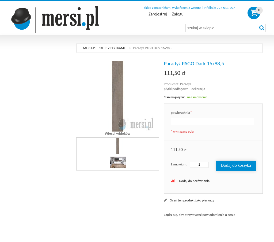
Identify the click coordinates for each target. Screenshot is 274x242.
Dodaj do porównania (194, 181)
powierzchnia (181, 113)
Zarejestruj (158, 14)
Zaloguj (178, 14)
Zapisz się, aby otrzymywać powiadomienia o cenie (199, 215)
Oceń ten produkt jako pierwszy (192, 200)
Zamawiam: (179, 164)
